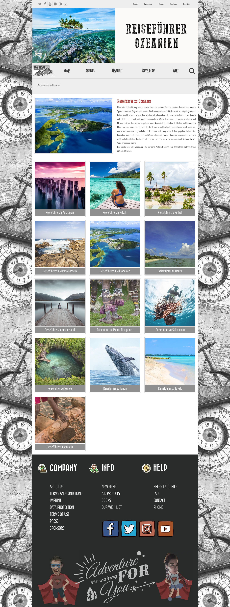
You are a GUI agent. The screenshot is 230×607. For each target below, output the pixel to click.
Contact (173, 4)
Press (135, 4)
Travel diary (148, 71)
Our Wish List (112, 507)
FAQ (156, 493)
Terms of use (60, 514)
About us (89, 71)
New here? (117, 71)
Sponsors (148, 4)
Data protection (62, 507)
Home (67, 71)
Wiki (176, 71)
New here (109, 486)
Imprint (186, 4)
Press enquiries (165, 486)
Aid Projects (111, 493)
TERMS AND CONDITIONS (66, 493)
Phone (158, 507)
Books (161, 4)
